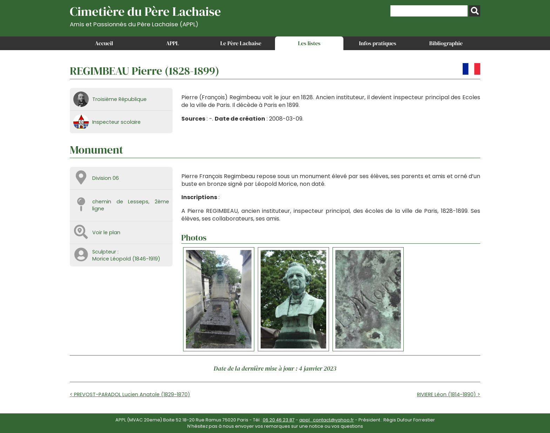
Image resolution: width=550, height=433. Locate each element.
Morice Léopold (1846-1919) (126, 258)
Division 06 (105, 178)
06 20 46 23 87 (279, 420)
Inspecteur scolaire (116, 122)
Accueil (104, 43)
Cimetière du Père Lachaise (145, 15)
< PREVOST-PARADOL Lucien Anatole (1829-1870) (130, 394)
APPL (172, 43)
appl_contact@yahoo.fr (326, 420)
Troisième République (119, 99)
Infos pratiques (377, 43)
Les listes (309, 43)
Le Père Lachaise (240, 43)
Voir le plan (106, 232)
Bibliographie (446, 43)
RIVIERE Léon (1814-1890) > (448, 394)
